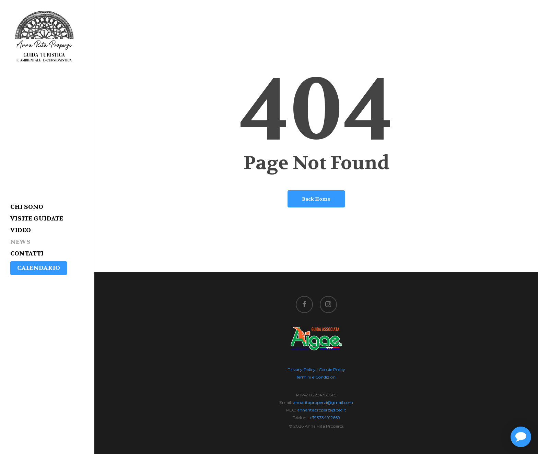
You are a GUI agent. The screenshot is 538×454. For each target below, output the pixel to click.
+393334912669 (324, 417)
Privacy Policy (302, 369)
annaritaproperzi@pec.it (321, 410)
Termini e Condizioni (316, 377)
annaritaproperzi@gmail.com (323, 402)
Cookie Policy (332, 369)
